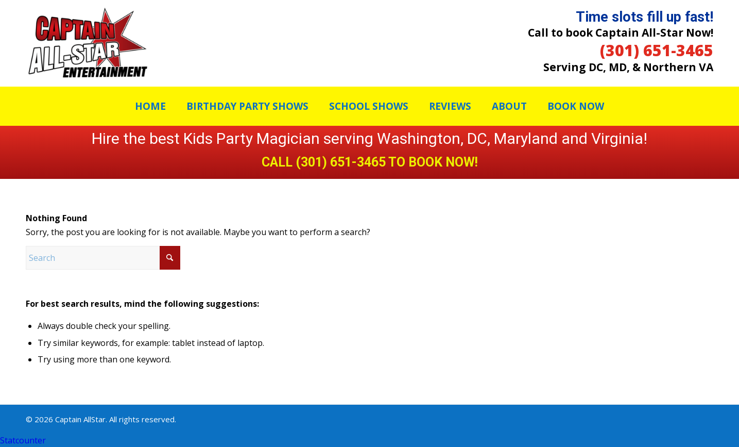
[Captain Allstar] (87, 43)
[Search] (103, 258)
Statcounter (23, 440)
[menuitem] (150, 106)
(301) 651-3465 (656, 50)
